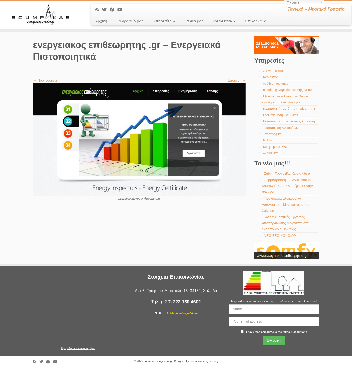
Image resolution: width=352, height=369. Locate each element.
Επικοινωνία (255, 21)
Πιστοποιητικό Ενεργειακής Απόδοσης (289, 121)
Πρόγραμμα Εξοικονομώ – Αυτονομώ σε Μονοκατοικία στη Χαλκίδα (286, 204)
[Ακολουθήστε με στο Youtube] (121, 9)
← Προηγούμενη (45, 80)
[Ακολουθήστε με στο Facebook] (113, 9)
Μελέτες (268, 140)
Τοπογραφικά (272, 134)
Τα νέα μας (194, 21)
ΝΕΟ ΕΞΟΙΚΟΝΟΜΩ (280, 236)
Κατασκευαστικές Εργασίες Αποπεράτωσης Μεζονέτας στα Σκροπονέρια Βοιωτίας (285, 223)
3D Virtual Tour (273, 71)
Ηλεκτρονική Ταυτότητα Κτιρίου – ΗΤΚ (289, 108)
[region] (286, 45)
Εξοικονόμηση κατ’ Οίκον (280, 115)
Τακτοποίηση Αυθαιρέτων (280, 128)
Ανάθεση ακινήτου (275, 83)
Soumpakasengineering (157, 361)
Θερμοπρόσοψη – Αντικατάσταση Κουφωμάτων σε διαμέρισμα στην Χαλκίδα (288, 186)
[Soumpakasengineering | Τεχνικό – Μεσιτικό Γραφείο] (40, 15)
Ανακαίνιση (271, 153)
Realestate (224, 21)
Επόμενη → (237, 80)
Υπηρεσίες (164, 21)
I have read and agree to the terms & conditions (276, 331)
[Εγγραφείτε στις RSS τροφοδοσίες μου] (98, 9)
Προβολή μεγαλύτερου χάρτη (78, 348)
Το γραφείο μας (130, 21)
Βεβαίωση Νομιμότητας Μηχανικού (287, 90)
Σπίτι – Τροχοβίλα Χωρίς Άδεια (287, 173)
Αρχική (101, 21)
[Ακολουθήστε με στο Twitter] (106, 9)
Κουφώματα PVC (275, 147)
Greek (292, 3)
